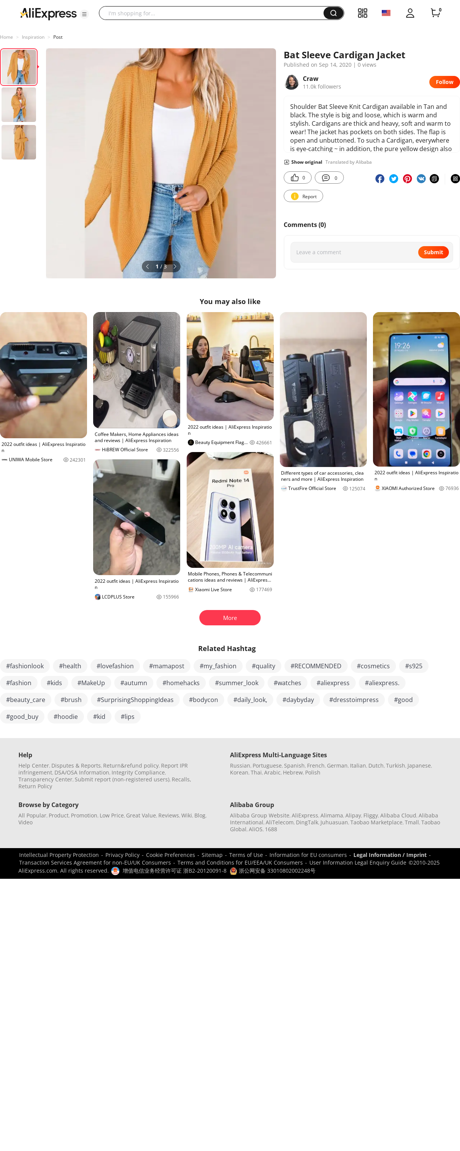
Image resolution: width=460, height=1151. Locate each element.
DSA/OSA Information (81, 772)
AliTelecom (280, 822)
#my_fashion (218, 666)
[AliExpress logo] (48, 13)
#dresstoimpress (354, 700)
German (337, 765)
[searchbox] (214, 13)
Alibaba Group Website (259, 815)
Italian (358, 765)
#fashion (18, 683)
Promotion (84, 815)
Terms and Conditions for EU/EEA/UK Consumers (240, 862)
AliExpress (305, 815)
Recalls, (181, 779)
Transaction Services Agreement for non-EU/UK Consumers (95, 862)
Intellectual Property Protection (59, 854)
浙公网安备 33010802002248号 (272, 870)
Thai (256, 772)
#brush (71, 700)
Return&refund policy (131, 765)
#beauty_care (25, 700)
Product (59, 815)
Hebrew (293, 772)
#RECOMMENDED (316, 666)
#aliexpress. (382, 683)
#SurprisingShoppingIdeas (135, 700)
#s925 (413, 666)
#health (70, 666)
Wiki (186, 815)
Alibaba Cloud (398, 815)
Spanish (294, 765)
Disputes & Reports (76, 765)
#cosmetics (373, 666)
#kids (54, 683)
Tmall (412, 822)
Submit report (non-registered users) (122, 779)
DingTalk (307, 822)
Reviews (168, 815)
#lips (128, 716)
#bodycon (203, 700)
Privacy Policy (122, 854)
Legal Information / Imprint (390, 854)
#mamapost (166, 666)
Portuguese (267, 765)
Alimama (331, 815)
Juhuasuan (334, 822)
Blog (199, 815)
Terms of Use (246, 854)
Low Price (112, 815)
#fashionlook (25, 666)
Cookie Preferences (170, 854)
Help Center (33, 765)
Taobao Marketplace (376, 822)
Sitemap (212, 854)
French (316, 765)
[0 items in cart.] (435, 13)
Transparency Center (45, 779)
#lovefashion (115, 666)
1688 (271, 829)
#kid (99, 716)
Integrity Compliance (138, 772)
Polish (312, 772)
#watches (287, 683)
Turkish (395, 765)
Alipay (353, 815)
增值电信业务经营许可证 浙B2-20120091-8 (175, 870)
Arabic (272, 772)
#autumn (133, 683)
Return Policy (35, 786)
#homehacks (181, 683)
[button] (84, 14)
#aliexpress (333, 683)
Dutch (376, 765)
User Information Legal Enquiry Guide (357, 862)
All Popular (32, 815)
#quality (263, 666)
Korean (239, 772)
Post (57, 37)
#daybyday (298, 700)
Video (25, 822)
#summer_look (236, 683)
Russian (240, 765)
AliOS (256, 829)
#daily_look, (250, 700)
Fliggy (370, 815)
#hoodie (66, 716)
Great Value (141, 815)
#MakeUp (91, 683)
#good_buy (22, 716)
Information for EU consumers (308, 854)
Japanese (419, 765)
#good (403, 700)
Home (6, 37)
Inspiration (33, 37)
